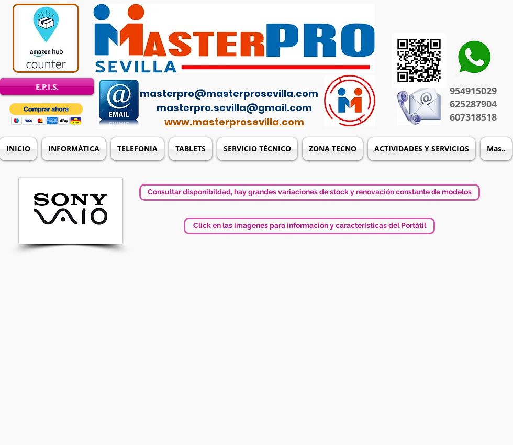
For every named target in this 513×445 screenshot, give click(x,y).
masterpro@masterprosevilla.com (229, 93)
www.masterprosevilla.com (234, 121)
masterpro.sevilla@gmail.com (234, 107)
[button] (46, 114)
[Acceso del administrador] (262, 78)
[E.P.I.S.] (47, 86)
